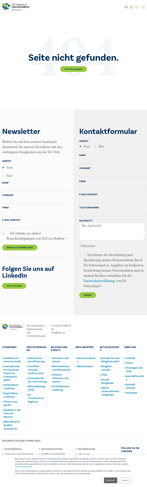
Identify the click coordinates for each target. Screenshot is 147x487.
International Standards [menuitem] (19, 454)
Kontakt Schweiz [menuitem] (131, 386)
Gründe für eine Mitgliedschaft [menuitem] (110, 359)
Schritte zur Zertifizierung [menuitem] (36, 359)
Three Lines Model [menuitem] (11, 403)
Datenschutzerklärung (23, 467)
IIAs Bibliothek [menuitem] (86, 448)
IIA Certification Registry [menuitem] (36, 398)
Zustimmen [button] (110, 480)
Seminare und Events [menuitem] (60, 359)
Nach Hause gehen (73, 69)
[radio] (35, 167)
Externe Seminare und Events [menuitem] (60, 378)
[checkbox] (35, 172)
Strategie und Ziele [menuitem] (134, 369)
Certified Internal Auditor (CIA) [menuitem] (35, 370)
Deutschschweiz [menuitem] (86, 359)
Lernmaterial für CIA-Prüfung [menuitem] (37, 379)
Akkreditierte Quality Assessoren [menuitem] (12, 425)
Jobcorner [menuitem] (84, 454)
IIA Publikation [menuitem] (13, 448)
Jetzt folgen (14, 286)
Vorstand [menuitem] (131, 392)
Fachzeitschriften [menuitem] (52, 448)
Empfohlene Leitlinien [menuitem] (11, 395)
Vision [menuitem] (129, 362)
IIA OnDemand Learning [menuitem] (60, 388)
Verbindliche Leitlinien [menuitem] (11, 386)
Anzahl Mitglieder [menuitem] (107, 381)
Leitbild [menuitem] (130, 358)
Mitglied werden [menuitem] (106, 368)
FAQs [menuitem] (104, 374)
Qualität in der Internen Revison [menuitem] (12, 413)
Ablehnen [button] (125, 480)
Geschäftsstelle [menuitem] (134, 377)
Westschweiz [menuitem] (85, 366)
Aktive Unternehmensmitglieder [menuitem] (110, 391)
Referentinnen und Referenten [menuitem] (61, 368)
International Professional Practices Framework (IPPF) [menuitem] (11, 373)
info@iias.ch (58, 332)
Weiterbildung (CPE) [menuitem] (36, 388)
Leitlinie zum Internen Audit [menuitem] (12, 359)
